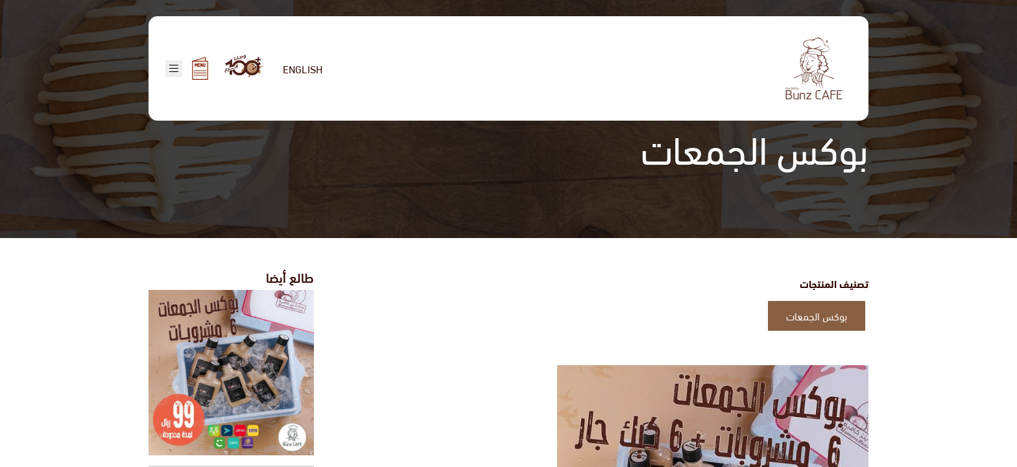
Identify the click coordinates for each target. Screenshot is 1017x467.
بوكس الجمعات (816, 315)
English (302, 68)
